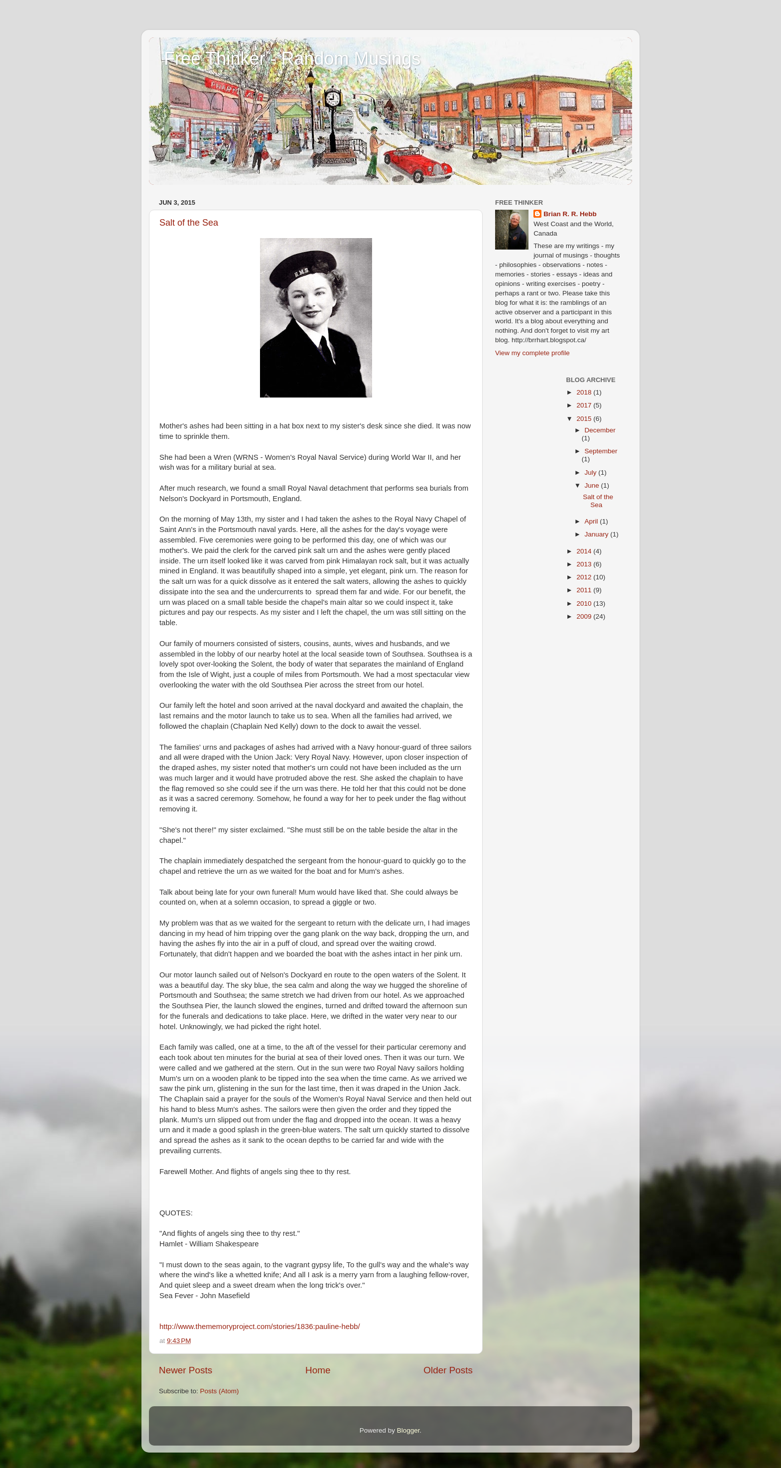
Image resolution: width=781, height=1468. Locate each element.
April (592, 521)
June (593, 485)
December (600, 430)
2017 (584, 405)
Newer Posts (185, 1370)
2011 (584, 590)
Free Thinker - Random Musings (292, 58)
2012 (584, 577)
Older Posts (448, 1370)
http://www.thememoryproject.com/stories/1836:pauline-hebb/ (259, 1327)
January (598, 534)
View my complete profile (532, 353)
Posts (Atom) (219, 1391)
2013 (584, 564)
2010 (584, 603)
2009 (584, 616)
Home (317, 1370)
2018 (584, 392)
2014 (584, 551)
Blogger (408, 1430)
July (592, 472)
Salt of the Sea (188, 223)
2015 (584, 418)
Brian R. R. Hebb (570, 214)
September (601, 451)
